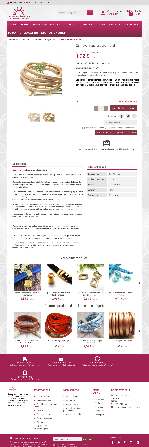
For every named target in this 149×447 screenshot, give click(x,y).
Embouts (100, 24)
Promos (24, 24)
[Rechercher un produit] (72, 12)
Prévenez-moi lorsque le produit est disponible (116, 133)
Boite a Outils (57, 33)
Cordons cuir (39, 24)
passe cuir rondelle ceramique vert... (121, 294)
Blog (43, 33)
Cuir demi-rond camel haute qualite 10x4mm (27, 342)
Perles (112, 24)
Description (19, 164)
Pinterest (99, 397)
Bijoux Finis (31, 33)
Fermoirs (87, 24)
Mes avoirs (70, 386)
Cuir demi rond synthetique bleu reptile (90, 342)
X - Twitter (99, 389)
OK (90, 13)
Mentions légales (44, 386)
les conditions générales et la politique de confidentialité (115, 128)
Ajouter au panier (122, 108)
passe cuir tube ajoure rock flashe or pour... (58, 294)
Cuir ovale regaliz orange (58, 341)
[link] (121, 116)
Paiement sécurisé (44, 404)
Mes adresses (72, 390)
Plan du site (42, 408)
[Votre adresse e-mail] (67, 425)
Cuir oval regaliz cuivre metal (122, 341)
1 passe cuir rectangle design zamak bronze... (90, 294)
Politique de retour (44, 400)
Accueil (12, 24)
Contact (45, 2)
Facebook (99, 385)
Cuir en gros (57, 24)
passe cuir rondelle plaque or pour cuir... (27, 294)
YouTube (99, 393)
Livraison (41, 396)
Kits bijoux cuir (128, 24)
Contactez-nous (43, 382)
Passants (73, 24)
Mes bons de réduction (75, 400)
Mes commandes (73, 382)
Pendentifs (14, 33)
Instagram (99, 401)
